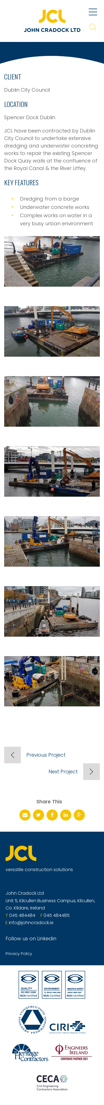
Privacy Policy (19, 953)
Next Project (63, 771)
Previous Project (45, 754)
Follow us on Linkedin (31, 938)
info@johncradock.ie (31, 922)
